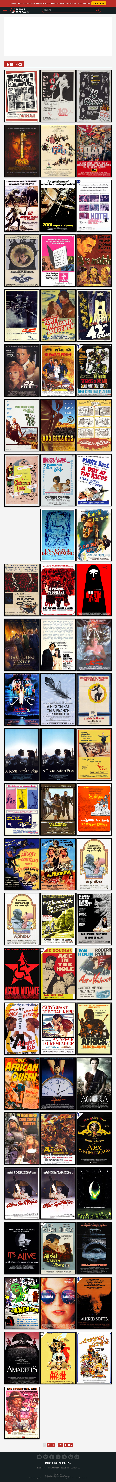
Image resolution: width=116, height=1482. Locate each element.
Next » (68, 1445)
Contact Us (75, 1468)
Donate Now (98, 3)
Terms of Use (41, 1468)
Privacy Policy (53, 1468)
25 (60, 1445)
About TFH (65, 1468)
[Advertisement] (58, 36)
